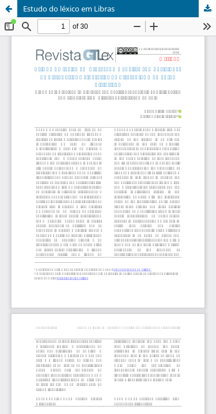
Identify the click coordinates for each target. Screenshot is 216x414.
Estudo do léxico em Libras (69, 8)
